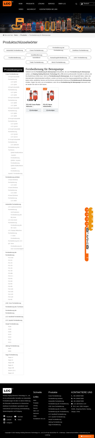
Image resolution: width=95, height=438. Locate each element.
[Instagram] (8, 422)
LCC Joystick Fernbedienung (13, 320)
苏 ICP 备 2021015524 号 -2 (51, 432)
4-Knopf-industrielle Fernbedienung (13, 88)
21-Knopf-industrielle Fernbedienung (14, 141)
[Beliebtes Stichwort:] (76, 4)
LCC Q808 (14, 116)
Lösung (35, 405)
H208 (9, 332)
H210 (9, 337)
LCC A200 (14, 185)
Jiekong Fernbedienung (12, 346)
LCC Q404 (14, 95)
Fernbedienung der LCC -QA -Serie (15, 242)
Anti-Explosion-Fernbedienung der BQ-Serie (16, 214)
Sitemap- (63, 432)
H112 (9, 339)
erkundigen (34, 110)
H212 (9, 342)
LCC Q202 (14, 84)
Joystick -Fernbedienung (15, 173)
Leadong (47, 435)
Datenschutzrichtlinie (72, 432)
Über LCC (36, 411)
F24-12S (10, 294)
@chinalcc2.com (81, 403)
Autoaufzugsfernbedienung (58, 57)
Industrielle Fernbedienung (14, 50)
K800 (9, 351)
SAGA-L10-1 (11, 370)
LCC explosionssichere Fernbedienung (14, 208)
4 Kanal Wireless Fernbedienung (13, 189)
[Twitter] (19, 419)
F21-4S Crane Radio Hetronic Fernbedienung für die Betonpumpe (33, 105)
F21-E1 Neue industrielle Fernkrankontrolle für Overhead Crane (50, 105)
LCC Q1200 (14, 134)
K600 (9, 348)
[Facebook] (8, 416)
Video (35, 416)
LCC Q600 (14, 103)
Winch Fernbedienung (58, 62)
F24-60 (10, 299)
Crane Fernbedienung (36, 50)
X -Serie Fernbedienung (15, 237)
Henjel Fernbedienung (11, 324)
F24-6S (10, 278)
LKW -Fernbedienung (80, 57)
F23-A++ (10, 276)
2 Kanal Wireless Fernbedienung (13, 181)
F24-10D (10, 291)
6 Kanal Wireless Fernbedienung (13, 197)
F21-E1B (10, 257)
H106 (9, 326)
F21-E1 (10, 260)
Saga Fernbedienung (11, 355)
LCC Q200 (14, 82)
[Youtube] (19, 416)
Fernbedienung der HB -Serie (16, 226)
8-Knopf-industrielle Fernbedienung (13, 109)
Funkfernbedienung (15, 57)
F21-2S (10, 263)
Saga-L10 (11, 373)
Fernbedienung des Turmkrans (13, 149)
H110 (9, 334)
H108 (9, 329)
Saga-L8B (11, 368)
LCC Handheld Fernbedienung (14, 316)
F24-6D (10, 281)
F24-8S (10, 284)
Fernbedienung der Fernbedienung (58, 48)
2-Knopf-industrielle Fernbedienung (13, 78)
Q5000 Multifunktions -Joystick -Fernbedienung (17, 155)
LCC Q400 (14, 92)
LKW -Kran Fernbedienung (13, 303)
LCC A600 (14, 200)
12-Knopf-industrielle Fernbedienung (14, 130)
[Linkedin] (8, 419)
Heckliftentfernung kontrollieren (36, 55)
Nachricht (36, 413)
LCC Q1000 (14, 124)
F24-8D (10, 286)
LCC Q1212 (14, 137)
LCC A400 (14, 193)
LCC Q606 (14, 105)
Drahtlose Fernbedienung (80, 50)
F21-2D (10, 265)
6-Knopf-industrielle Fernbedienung (13, 99)
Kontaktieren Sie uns (39, 418)
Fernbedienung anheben (12, 177)
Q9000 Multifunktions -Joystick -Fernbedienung (17, 168)
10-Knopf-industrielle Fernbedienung (14, 120)
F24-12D (10, 297)
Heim (34, 400)
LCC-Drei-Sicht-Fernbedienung (12, 221)
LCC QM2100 (15, 144)
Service (35, 408)
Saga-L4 (10, 357)
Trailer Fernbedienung (36, 62)
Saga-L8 (10, 365)
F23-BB (10, 273)
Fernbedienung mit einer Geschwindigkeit (17, 247)
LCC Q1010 (14, 126)
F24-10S (10, 289)
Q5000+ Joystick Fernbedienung (15, 162)
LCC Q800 (14, 113)
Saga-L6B (11, 362)
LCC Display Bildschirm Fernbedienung (15, 232)
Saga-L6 (10, 360)
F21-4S (10, 268)
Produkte (35, 403)
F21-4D (10, 270)
